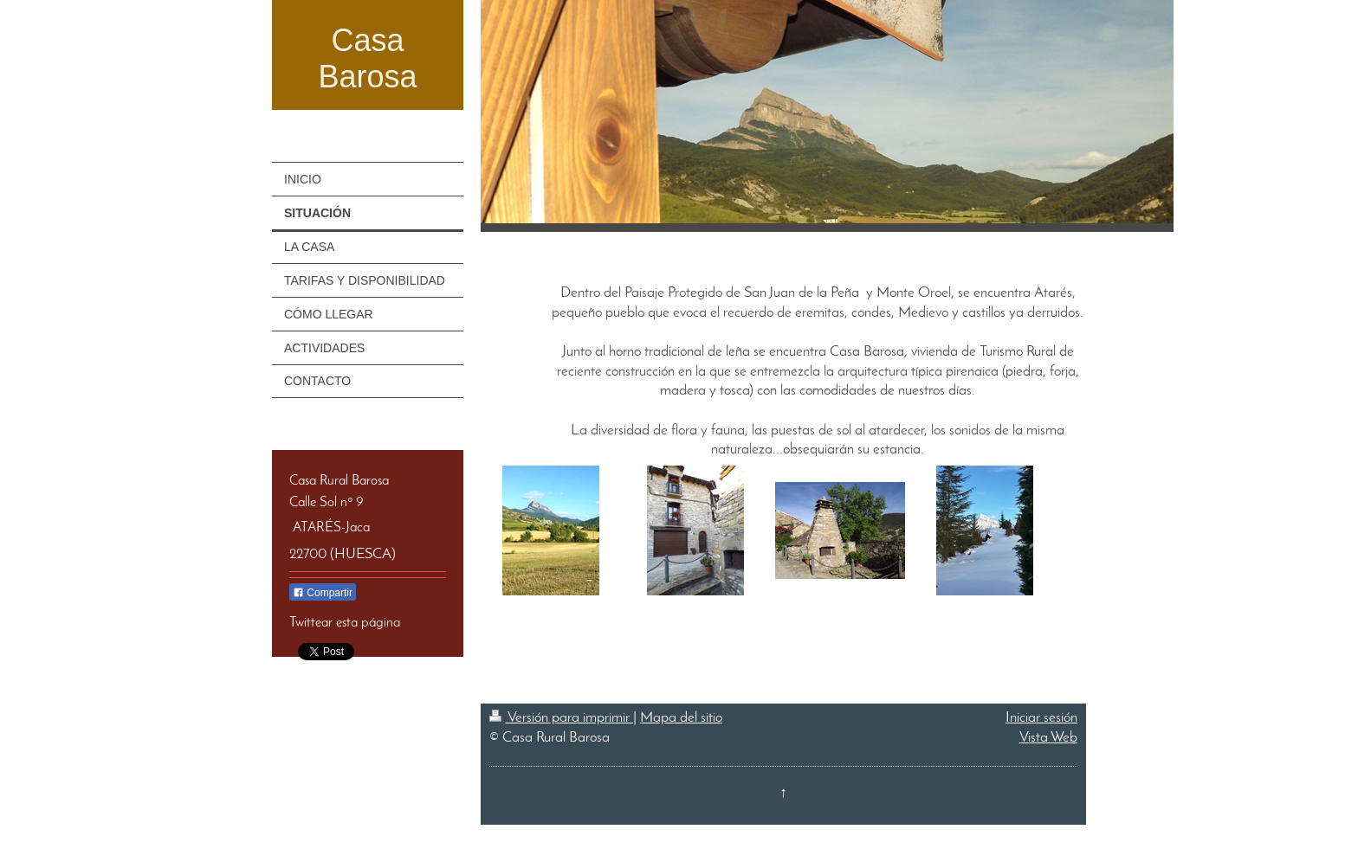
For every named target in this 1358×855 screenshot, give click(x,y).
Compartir (322, 593)
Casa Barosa (367, 58)
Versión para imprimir (561, 717)
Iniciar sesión (1041, 717)
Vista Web (1048, 737)
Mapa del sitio (681, 717)
